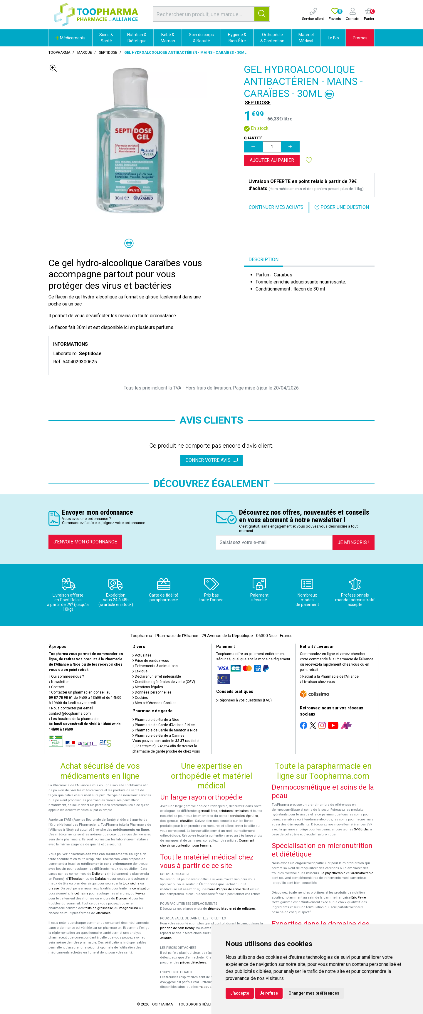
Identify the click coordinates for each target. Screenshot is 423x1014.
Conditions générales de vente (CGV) (163, 682)
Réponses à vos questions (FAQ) (244, 700)
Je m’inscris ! (354, 542)
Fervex (140, 893)
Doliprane (99, 874)
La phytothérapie (333, 873)
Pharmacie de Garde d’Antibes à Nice (163, 725)
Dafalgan (102, 879)
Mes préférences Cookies (154, 703)
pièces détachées (193, 962)
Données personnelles (152, 692)
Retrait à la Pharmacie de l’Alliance (329, 676)
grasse (53, 888)
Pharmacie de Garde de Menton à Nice (164, 730)
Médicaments (70, 38)
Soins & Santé (106, 37)
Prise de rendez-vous (150, 661)
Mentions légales (147, 687)
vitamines (103, 913)
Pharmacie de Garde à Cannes (158, 735)
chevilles (186, 821)
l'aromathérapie (361, 873)
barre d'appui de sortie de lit (228, 889)
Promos (360, 38)
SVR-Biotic (361, 829)
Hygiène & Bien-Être (237, 37)
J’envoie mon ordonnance (85, 542)
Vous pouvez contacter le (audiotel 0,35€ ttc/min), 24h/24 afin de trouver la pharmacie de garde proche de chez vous (166, 746)
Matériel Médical (306, 37)
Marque (84, 53)
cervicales (237, 816)
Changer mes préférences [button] (313, 993)
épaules (252, 816)
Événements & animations (155, 666)
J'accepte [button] (239, 993)
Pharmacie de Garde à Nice (155, 720)
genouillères (207, 811)
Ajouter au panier (272, 160)
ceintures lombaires (234, 811)
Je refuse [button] (269, 993)
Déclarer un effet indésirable (156, 676)
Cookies (140, 698)
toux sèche (131, 883)
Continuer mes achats (276, 207)
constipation (141, 888)
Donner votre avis (211, 460)
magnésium (128, 908)
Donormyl (123, 898)
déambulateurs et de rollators (231, 909)
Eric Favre (358, 897)
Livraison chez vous (317, 682)
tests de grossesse (99, 908)
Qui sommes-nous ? (66, 676)
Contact (56, 687)
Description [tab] (263, 259)
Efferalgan (77, 879)
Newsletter (59, 682)
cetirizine (81, 893)
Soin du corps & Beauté (201, 37)
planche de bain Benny (177, 928)
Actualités (142, 655)
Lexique (139, 671)
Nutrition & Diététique (137, 37)
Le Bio (333, 38)
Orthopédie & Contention (272, 37)
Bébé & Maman (168, 37)
